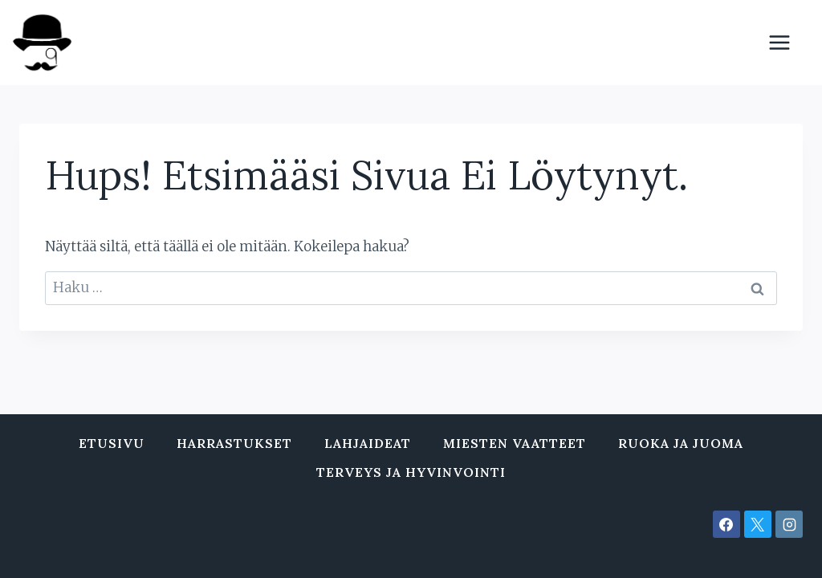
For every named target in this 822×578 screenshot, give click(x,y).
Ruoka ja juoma (680, 443)
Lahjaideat (367, 443)
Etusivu (111, 443)
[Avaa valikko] (787, 42)
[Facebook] (726, 524)
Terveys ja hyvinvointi (411, 472)
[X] (757, 524)
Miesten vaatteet (514, 443)
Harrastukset (234, 443)
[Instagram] (789, 524)
